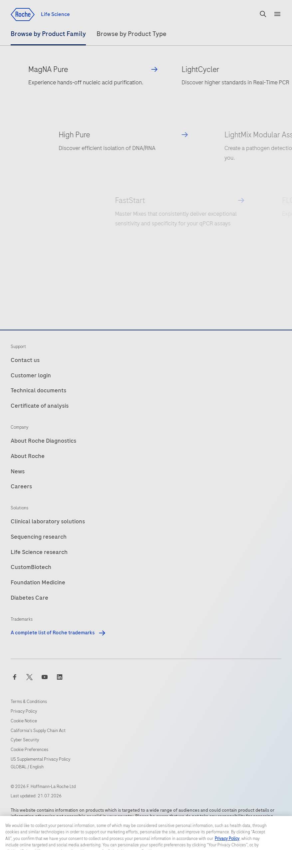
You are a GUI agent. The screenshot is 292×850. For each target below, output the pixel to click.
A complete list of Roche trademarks (58, 632)
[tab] (48, 37)
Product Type (131, 33)
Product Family (48, 33)
